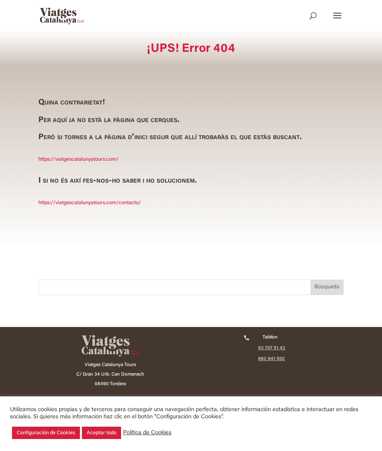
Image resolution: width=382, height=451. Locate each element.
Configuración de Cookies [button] (46, 432)
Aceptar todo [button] (101, 432)
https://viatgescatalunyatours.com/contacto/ (89, 202)
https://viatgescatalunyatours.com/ (78, 159)
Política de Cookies (147, 433)
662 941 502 (271, 358)
